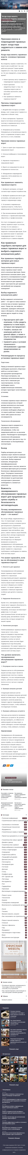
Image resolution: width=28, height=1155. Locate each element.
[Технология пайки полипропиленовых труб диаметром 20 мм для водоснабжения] (5, 1078)
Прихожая (5, 889)
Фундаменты (6, 829)
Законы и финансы (8, 925)
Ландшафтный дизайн (9, 857)
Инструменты (6, 881)
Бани (3, 935)
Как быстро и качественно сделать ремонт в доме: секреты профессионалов (20, 805)
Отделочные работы (9, 854)
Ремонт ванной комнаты (10, 920)
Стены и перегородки (9, 849)
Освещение (6, 852)
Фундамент (6, 930)
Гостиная (5, 867)
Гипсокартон (6, 862)
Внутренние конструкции (10, 937)
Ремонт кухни (6, 895)
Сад (3, 927)
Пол (3, 884)
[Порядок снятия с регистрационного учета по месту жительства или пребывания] (14, 1078)
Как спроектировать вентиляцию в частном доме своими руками (14, 991)
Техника (5, 911)
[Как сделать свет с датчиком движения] (14, 1069)
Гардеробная (6, 886)
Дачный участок (7, 859)
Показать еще (14, 1049)
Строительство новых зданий (12, 840)
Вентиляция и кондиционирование (14, 891)
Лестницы (5, 879)
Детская (5, 869)
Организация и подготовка (11, 932)
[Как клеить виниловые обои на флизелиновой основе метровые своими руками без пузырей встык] (5, 1033)
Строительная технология (11, 827)
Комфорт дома (7, 874)
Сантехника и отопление (10, 824)
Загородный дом (8, 864)
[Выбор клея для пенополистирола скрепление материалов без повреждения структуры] (23, 1069)
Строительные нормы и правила (13, 832)
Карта (19, 1145)
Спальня (5, 923)
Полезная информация (7, 20)
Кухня (4, 909)
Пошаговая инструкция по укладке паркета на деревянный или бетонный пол (18, 1040)
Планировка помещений (10, 902)
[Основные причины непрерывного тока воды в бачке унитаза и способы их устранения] (5, 1014)
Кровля (4, 900)
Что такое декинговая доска (13, 782)
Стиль (4, 871)
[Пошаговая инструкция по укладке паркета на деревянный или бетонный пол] (5, 1042)
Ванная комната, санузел (10, 914)
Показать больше (14, 1138)
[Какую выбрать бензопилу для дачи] (23, 1078)
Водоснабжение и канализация (12, 847)
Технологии (6, 897)
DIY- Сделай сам (7, 876)
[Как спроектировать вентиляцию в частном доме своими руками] (5, 1024)
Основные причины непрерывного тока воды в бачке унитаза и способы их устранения (14, 987)
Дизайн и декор (7, 842)
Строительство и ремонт (10, 845)
